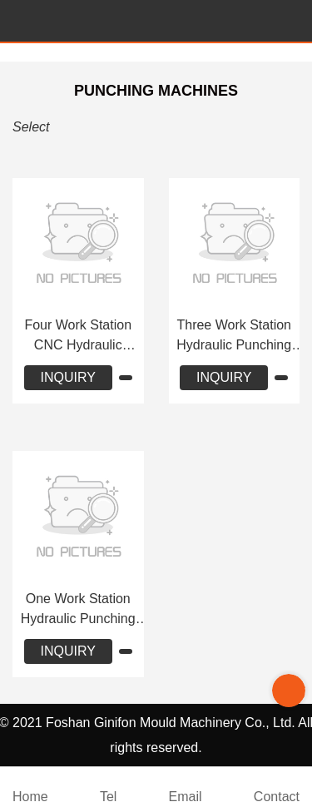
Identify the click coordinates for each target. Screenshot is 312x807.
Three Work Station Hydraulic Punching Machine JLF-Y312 (233, 336)
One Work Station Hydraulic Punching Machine (78, 610)
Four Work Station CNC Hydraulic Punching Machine (78, 336)
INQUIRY (68, 377)
